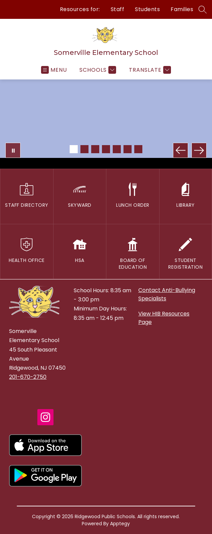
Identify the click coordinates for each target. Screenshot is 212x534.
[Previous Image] (180, 150)
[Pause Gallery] (13, 150)
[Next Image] (199, 150)
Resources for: (80, 9)
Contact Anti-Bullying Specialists (166, 294)
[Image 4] (106, 149)
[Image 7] (138, 149)
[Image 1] (74, 149)
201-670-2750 (27, 377)
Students (147, 9)
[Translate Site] (149, 70)
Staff (118, 9)
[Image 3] (95, 149)
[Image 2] (84, 149)
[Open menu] (54, 70)
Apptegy (120, 523)
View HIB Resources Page (163, 318)
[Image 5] (117, 149)
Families (182, 9)
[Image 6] (127, 149)
